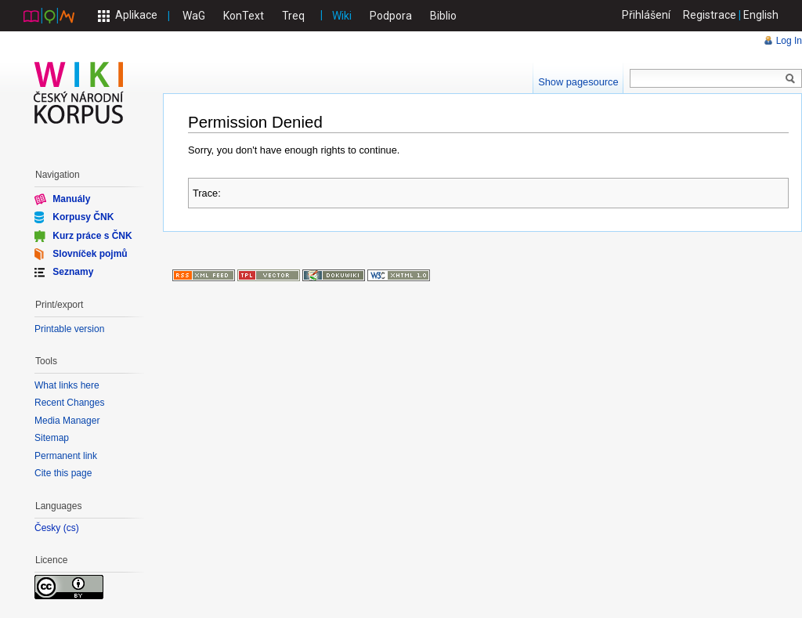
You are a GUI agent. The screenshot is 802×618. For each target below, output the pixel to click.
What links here (66, 385)
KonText (243, 15)
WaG (193, 15)
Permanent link (65, 455)
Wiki (342, 15)
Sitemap (51, 437)
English (761, 15)
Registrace (709, 15)
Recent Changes (69, 402)
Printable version (69, 328)
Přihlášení (646, 15)
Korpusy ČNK (83, 216)
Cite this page (63, 473)
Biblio (443, 15)
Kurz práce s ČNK (92, 234)
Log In (789, 40)
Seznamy (72, 271)
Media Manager (66, 420)
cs (71, 528)
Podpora (391, 15)
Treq (293, 15)
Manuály (71, 198)
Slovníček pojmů (89, 253)
